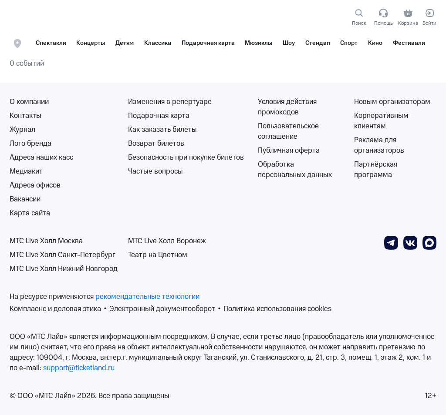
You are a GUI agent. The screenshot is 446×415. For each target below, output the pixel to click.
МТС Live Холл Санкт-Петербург (62, 255)
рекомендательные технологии (147, 296)
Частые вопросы (155, 171)
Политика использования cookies (277, 309)
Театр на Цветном (157, 255)
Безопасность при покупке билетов (186, 157)
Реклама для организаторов (379, 145)
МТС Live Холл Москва (46, 241)
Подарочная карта (158, 115)
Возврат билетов (156, 143)
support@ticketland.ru (79, 368)
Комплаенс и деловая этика (55, 309)
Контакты (25, 115)
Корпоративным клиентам (381, 120)
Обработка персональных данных (295, 169)
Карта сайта (30, 213)
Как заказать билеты (162, 129)
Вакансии (25, 199)
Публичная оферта (289, 150)
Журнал (22, 129)
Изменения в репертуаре (170, 102)
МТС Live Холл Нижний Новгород (64, 269)
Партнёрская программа (375, 169)
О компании (29, 102)
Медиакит (26, 171)
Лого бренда (30, 143)
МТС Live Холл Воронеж (167, 241)
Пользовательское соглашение (288, 131)
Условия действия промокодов (287, 107)
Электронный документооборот (162, 309)
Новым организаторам (392, 102)
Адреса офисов (35, 185)
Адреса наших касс (41, 157)
